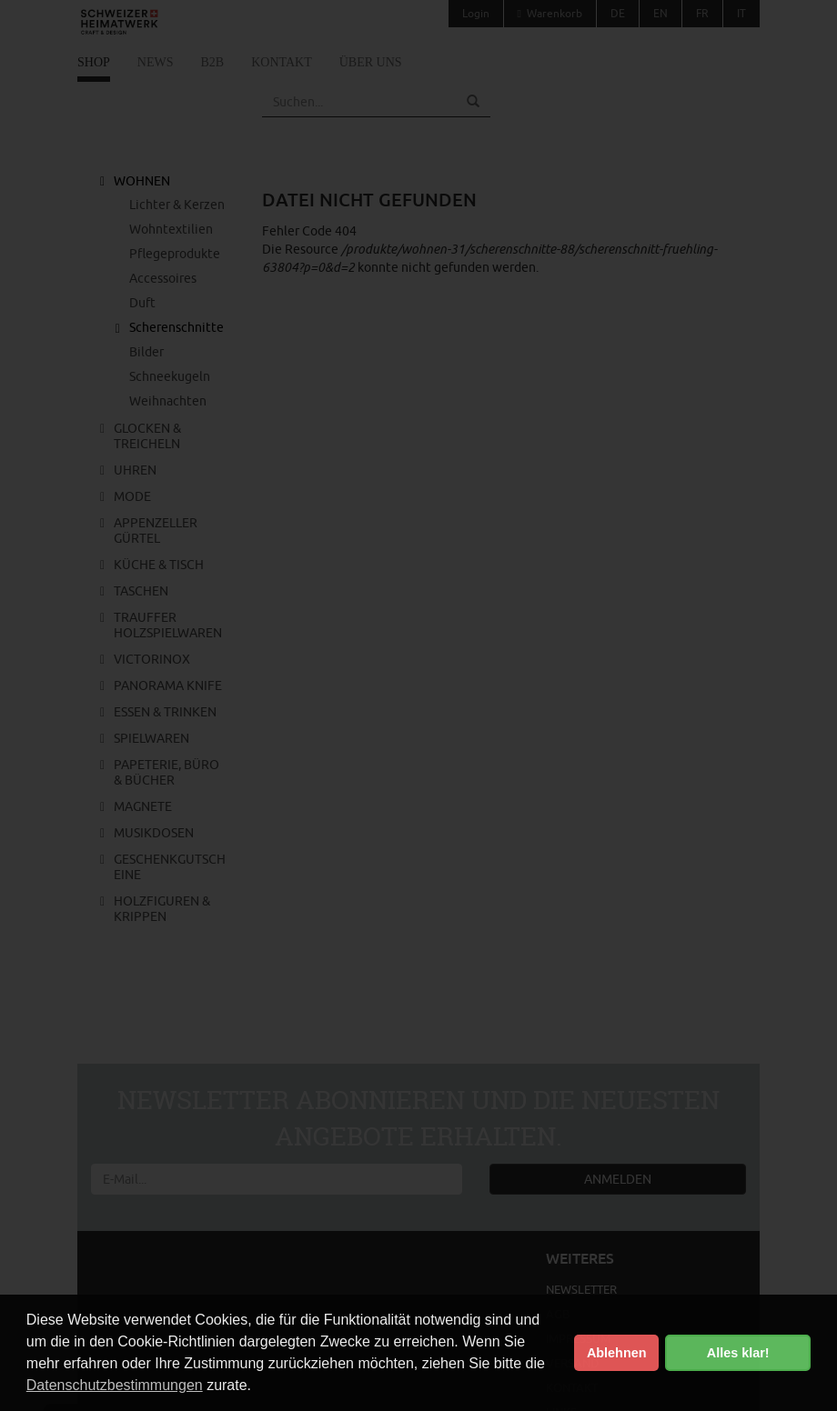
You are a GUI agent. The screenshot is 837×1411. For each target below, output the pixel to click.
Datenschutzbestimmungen (114, 1385)
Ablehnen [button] (617, 1353)
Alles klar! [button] (738, 1353)
